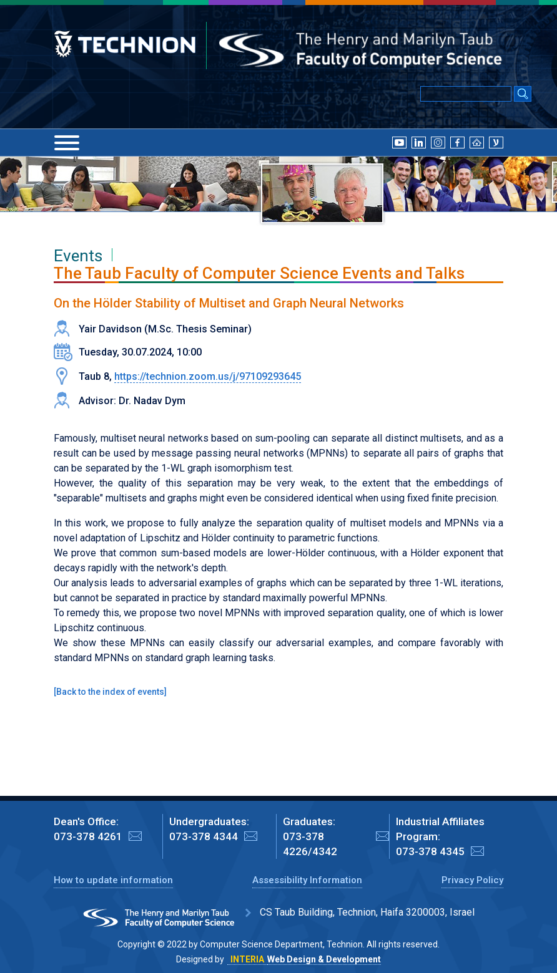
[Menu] (67, 143)
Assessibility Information (307, 880)
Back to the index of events (110, 692)
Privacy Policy (472, 880)
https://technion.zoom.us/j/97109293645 (207, 376)
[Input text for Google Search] (465, 94)
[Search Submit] (522, 95)
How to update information (113, 880)
